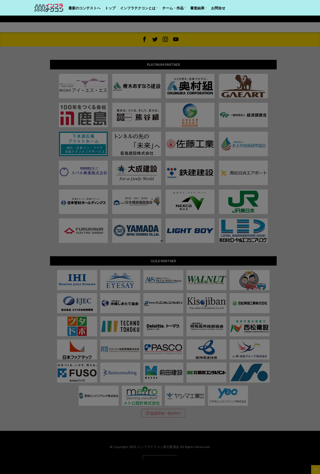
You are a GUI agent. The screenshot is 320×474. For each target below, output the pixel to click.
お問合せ (218, 8)
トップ (110, 8)
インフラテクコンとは (138, 8)
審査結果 (197, 8)
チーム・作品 (173, 8)
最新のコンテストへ (84, 8)
